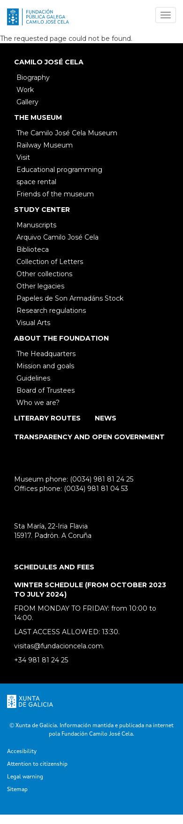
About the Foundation (61, 338)
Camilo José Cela (49, 62)
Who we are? (38, 402)
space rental (36, 182)
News (105, 418)
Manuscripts (36, 225)
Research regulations (51, 310)
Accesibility (22, 751)
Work (25, 90)
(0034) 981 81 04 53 (96, 488)
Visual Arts (33, 323)
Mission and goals (45, 366)
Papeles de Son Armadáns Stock (69, 298)
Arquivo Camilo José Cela (57, 237)
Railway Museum (44, 145)
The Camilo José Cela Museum (66, 133)
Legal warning (25, 777)
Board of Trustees (45, 390)
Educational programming (59, 169)
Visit (23, 157)
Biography (33, 77)
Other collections (44, 274)
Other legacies (40, 286)
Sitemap (17, 790)
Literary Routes (47, 418)
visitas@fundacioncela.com (58, 646)
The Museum (38, 117)
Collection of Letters (49, 261)
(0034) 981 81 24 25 (101, 479)
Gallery (27, 102)
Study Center (42, 209)
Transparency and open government (89, 437)
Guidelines (33, 378)
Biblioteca (32, 249)
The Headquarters (46, 354)
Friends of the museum (55, 194)
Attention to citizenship (37, 764)
